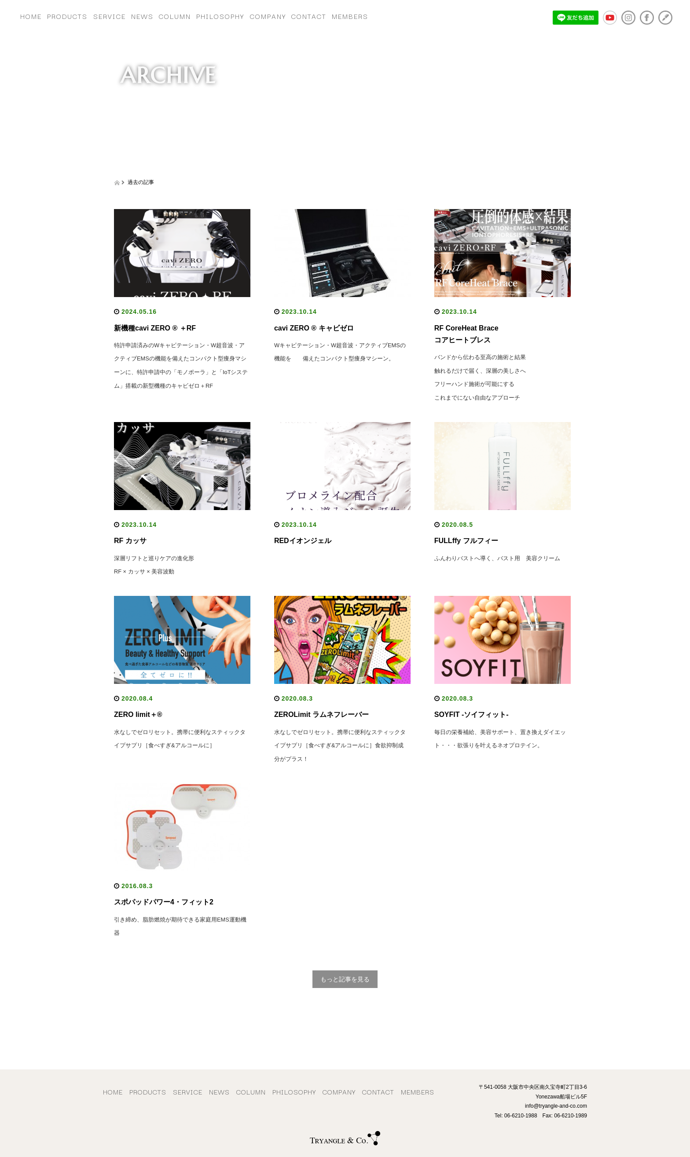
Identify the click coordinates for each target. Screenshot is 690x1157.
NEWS (169, 14)
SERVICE (129, 14)
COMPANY (319, 14)
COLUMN (210, 14)
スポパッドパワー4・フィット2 (163, 901)
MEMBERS (416, 14)
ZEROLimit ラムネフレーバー (321, 715)
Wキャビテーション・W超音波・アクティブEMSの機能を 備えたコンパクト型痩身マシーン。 (339, 358)
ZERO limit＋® (138, 715)
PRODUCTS (79, 14)
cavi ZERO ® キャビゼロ (314, 327)
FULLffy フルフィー (466, 541)
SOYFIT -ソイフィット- (471, 715)
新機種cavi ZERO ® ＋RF (155, 327)
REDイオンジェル (306, 541)
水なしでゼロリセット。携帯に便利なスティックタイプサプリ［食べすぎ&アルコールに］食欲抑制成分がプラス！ (340, 745)
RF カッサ (130, 541)
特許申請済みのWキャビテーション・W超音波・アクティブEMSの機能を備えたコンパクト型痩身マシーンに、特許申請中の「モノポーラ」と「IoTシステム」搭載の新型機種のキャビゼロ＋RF (181, 371)
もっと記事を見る (345, 978)
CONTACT (367, 14)
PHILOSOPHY (263, 14)
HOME (35, 14)
